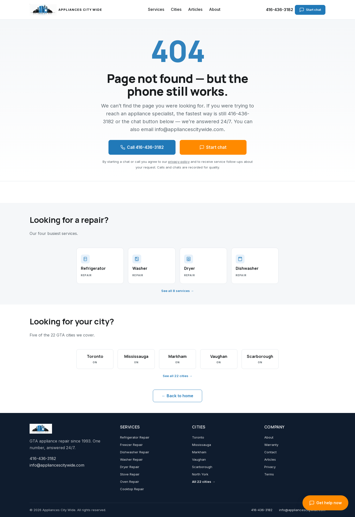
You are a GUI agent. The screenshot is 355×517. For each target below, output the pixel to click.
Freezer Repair (131, 445)
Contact (270, 452)
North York (200, 474)
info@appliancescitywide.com (57, 465)
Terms (269, 474)
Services (156, 9)
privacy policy (179, 162)
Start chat (213, 147)
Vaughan (199, 459)
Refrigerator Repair (134, 437)
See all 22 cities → (177, 376)
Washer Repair (131, 459)
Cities (176, 9)
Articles (195, 9)
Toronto (198, 437)
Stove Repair (130, 474)
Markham (199, 452)
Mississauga (201, 445)
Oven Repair (129, 482)
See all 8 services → (177, 291)
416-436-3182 (279, 9)
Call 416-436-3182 (142, 147)
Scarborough (202, 467)
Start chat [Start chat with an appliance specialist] (310, 9)
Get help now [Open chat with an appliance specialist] (325, 503)
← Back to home (177, 395)
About (214, 9)
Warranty (271, 445)
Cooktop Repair (132, 489)
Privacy (270, 467)
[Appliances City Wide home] (66, 10)
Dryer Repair (129, 467)
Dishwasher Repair (134, 452)
